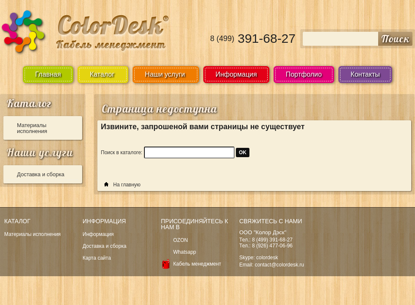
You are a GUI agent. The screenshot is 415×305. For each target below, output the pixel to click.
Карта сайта (97, 258)
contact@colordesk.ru (279, 265)
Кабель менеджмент (197, 264)
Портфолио (304, 74)
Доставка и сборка (40, 174)
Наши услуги (39, 152)
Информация (236, 74)
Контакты (365, 74)
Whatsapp (184, 252)
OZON (180, 240)
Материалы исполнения (32, 128)
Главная (48, 74)
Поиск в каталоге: (121, 152)
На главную (126, 185)
